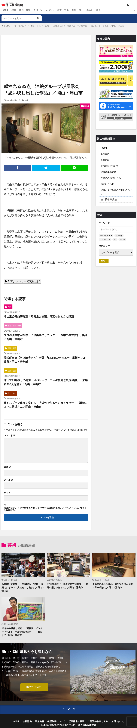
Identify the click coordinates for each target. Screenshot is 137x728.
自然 (73, 10)
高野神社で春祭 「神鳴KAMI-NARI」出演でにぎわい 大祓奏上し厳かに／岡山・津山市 (22, 587)
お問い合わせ (107, 184)
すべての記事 (20, 26)
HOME (5, 10)
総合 (98, 10)
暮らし (89, 10)
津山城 (122, 239)
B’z (115, 239)
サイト (7, 493)
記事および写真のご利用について (116, 192)
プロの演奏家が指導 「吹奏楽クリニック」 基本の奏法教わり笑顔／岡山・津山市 (45, 337)
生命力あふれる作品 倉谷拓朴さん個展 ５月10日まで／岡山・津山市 (113, 586)
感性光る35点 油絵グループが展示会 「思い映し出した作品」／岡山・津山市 (88, 26)
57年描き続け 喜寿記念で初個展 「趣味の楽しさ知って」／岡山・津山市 (67, 586)
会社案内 (105, 154)
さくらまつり (105, 239)
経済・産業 (12, 348)
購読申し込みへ (34, 686)
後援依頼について (110, 166)
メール (8, 480)
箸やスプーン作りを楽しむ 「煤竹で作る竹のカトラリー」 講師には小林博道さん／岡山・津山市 (45, 404)
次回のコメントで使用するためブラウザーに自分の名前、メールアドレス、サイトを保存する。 (45, 509)
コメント (9, 435)
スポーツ (37, 10)
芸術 (47, 26)
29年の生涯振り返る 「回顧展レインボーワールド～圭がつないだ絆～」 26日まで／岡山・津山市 (21, 631)
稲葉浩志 (119, 235)
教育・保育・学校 (14, 325)
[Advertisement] (46, 49)
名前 (7, 467)
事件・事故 (24, 10)
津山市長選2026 (106, 235)
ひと (81, 10)
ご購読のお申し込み (111, 178)
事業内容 (105, 160)
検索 (103, 260)
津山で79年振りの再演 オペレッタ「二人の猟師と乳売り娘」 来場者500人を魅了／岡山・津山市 (46, 382)
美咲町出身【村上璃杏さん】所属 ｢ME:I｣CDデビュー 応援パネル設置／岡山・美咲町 (45, 359)
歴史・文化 (62, 10)
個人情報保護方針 (110, 199)
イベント (49, 10)
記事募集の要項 (108, 172)
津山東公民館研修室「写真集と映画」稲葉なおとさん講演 (39, 316)
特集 (14, 10)
